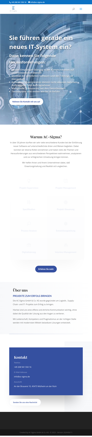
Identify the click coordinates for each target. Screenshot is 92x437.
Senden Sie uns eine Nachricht (25, 404)
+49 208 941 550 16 (22, 368)
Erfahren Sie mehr (46, 269)
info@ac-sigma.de (22, 378)
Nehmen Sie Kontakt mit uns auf (26, 101)
